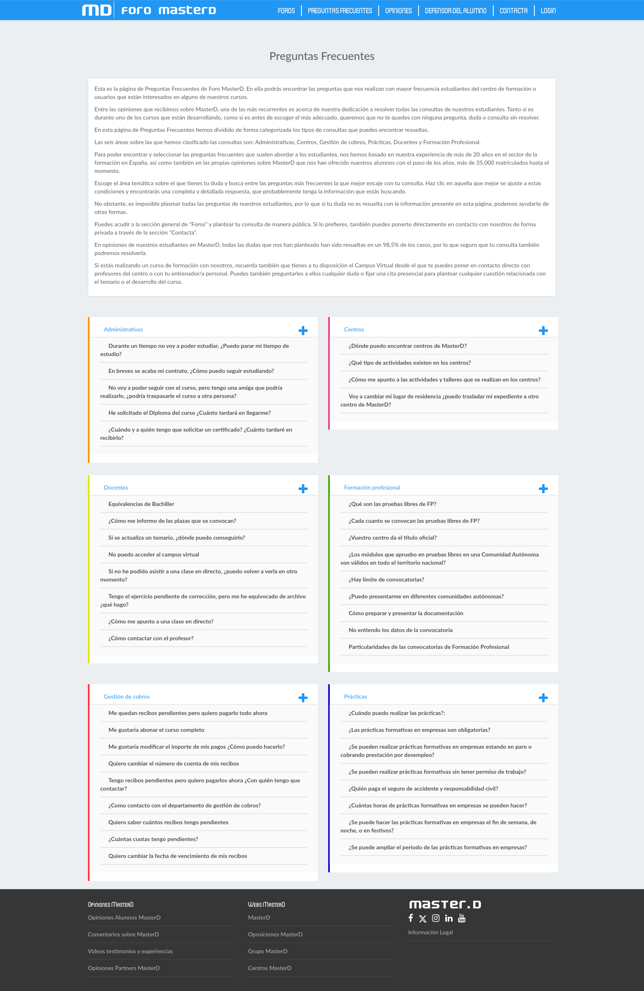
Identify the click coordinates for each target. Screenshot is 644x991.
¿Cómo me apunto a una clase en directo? (161, 621)
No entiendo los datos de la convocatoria (401, 629)
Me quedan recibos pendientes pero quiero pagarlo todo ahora (187, 712)
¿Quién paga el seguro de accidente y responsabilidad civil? (423, 788)
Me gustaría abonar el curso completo (156, 729)
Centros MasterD (270, 967)
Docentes (116, 487)
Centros (354, 329)
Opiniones (398, 10)
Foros (286, 10)
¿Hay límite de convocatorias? (386, 579)
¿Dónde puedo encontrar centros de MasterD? (408, 345)
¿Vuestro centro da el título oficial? (393, 537)
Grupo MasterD (268, 950)
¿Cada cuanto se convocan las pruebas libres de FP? (414, 520)
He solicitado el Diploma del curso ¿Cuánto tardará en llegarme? (189, 412)
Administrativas (123, 329)
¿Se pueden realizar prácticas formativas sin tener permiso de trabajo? (437, 771)
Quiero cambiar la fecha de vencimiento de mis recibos (177, 855)
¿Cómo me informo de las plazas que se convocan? (172, 520)
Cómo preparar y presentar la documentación (406, 612)
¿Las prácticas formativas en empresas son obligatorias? (419, 729)
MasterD (259, 917)
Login (548, 10)
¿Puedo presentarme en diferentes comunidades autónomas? (426, 596)
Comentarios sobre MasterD (123, 934)
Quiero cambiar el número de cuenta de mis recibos (173, 763)
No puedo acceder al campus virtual (153, 554)
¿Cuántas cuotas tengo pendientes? (153, 838)
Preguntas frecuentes (340, 10)
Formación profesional (372, 487)
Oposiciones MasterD (275, 934)
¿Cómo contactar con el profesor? (151, 638)
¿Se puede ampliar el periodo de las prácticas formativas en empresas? (438, 847)
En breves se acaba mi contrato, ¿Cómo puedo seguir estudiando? (191, 370)
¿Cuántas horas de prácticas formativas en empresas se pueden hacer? (438, 805)
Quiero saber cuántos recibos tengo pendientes (168, 822)
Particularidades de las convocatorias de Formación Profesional (429, 646)
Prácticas (355, 696)
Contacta (514, 10)
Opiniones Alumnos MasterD (124, 917)
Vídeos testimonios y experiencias (130, 950)
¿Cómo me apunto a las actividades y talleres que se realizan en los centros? (444, 379)
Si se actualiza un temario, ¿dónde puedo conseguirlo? (176, 537)
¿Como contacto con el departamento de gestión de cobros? (184, 805)
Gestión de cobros (127, 696)
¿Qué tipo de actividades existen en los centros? (410, 362)
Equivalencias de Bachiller (141, 503)
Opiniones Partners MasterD (124, 967)
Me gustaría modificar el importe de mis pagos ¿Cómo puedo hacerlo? (196, 746)
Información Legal (430, 932)
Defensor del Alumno (456, 10)
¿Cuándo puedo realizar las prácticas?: (397, 712)
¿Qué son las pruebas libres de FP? (393, 503)
